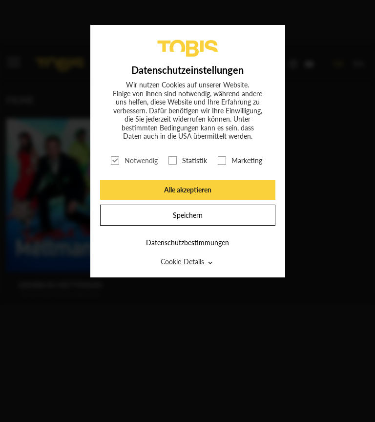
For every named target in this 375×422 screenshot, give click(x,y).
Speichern (188, 215)
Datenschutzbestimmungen (187, 242)
